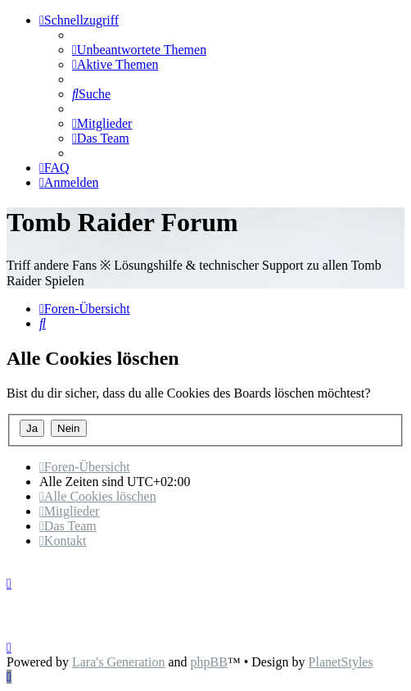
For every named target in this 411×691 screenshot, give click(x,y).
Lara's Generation (118, 662)
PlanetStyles (341, 662)
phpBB (209, 662)
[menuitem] (139, 50)
